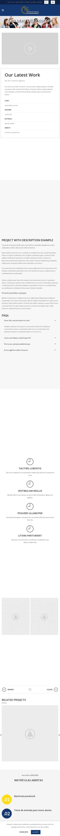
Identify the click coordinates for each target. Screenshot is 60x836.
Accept (36, 832)
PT (46, 2)
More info (24, 832)
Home (10, 25)
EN (53, 2)
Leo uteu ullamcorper (23, 25)
